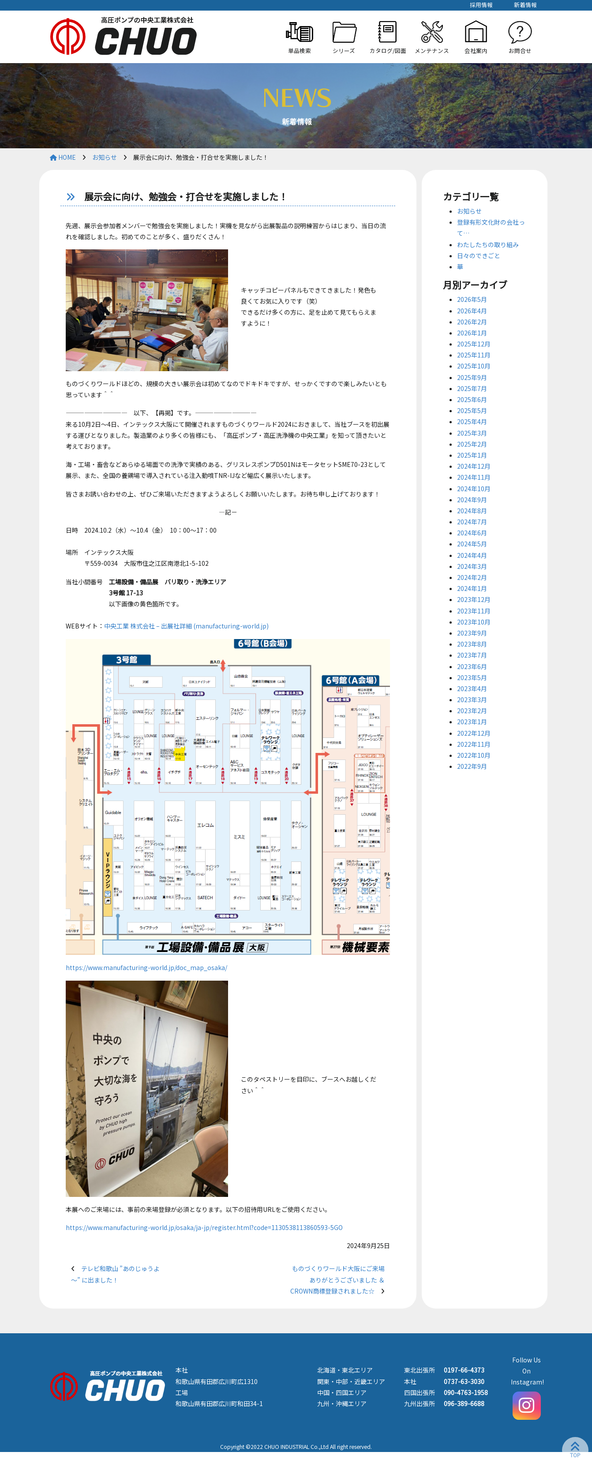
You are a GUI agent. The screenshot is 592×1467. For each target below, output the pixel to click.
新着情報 (525, 4)
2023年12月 (474, 599)
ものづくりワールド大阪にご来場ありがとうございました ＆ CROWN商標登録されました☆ (337, 1279)
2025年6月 (472, 399)
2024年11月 (474, 477)
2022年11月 (474, 744)
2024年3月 (472, 566)
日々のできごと (478, 255)
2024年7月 (472, 521)
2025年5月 (472, 410)
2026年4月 (472, 310)
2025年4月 (472, 421)
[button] (344, 37)
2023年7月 (472, 655)
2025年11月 (474, 354)
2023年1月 (472, 721)
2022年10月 (474, 755)
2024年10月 (474, 488)
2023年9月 (472, 632)
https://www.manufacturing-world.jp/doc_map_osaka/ (146, 967)
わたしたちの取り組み (488, 244)
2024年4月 (472, 555)
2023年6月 (472, 666)
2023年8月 (472, 643)
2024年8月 (472, 510)
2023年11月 (474, 610)
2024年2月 (472, 577)
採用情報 (481, 4)
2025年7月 (472, 388)
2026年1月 (472, 332)
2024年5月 (472, 543)
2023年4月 (472, 688)
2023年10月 (474, 621)
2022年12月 (474, 733)
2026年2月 (472, 321)
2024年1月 (472, 588)
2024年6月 (472, 532)
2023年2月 (472, 710)
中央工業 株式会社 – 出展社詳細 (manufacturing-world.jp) (186, 625)
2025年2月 (472, 444)
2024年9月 (472, 499)
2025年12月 (474, 343)
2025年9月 (472, 377)
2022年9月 (472, 766)
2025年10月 (474, 365)
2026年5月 (472, 299)
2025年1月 (472, 455)
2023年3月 (472, 699)
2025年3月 (472, 433)
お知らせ (469, 211)
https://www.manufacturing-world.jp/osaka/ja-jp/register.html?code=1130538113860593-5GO (204, 1227)
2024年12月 (474, 466)
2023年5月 (472, 677)
